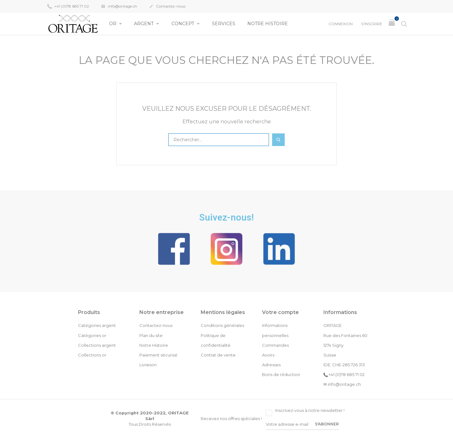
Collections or (92, 354)
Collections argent (97, 345)
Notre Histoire (267, 23)
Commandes (275, 345)
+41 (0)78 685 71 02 (68, 6)
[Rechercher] (218, 139)
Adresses (271, 364)
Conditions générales (222, 325)
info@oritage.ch (119, 6)
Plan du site (151, 335)
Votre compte (280, 312)
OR (113, 23)
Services (223, 23)
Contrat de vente (218, 354)
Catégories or (92, 335)
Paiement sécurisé (158, 354)
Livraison (148, 364)
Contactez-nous (167, 6)
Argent (144, 23)
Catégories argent (97, 325)
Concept (183, 23)
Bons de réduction (281, 374)
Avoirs (268, 354)
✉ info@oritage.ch (342, 384)
